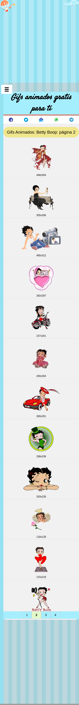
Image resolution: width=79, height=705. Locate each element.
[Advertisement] (39, 39)
